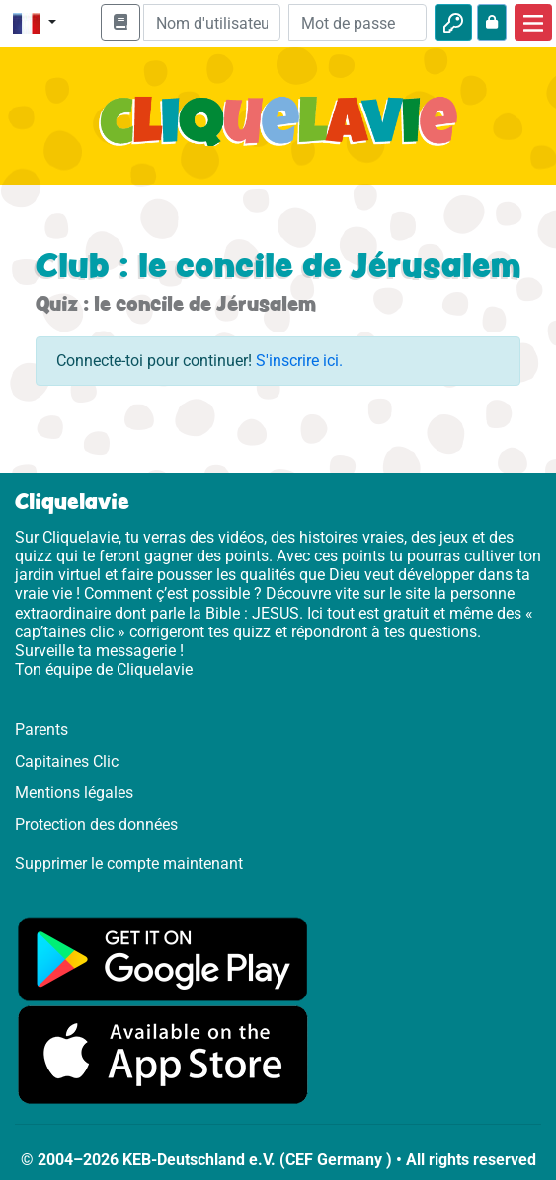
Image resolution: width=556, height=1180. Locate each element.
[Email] (212, 22)
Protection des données (96, 824)
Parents (41, 729)
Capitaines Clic (67, 761)
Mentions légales (74, 792)
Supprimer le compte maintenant (129, 863)
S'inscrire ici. (299, 360)
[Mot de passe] (357, 22)
